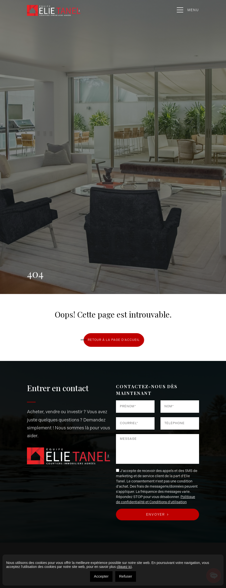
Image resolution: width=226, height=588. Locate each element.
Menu (188, 10)
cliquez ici (124, 567)
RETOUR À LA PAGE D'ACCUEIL (114, 340)
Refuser (125, 576)
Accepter (101, 576)
